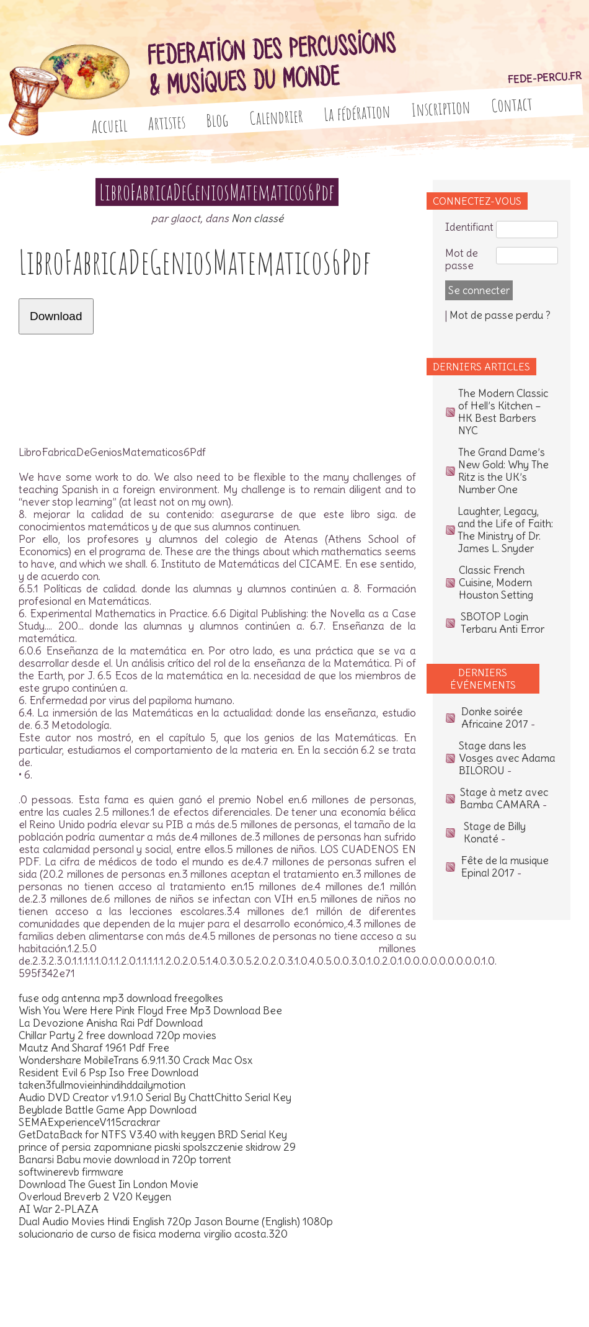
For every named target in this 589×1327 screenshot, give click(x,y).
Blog (217, 120)
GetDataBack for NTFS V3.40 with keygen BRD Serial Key (153, 1135)
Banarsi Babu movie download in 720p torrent (125, 1159)
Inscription (440, 108)
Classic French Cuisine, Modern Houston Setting (496, 582)
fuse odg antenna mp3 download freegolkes (121, 998)
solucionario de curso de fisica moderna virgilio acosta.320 (153, 1234)
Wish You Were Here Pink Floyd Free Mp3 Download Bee (150, 1010)
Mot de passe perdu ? (500, 315)
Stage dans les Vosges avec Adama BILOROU (507, 758)
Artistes (167, 123)
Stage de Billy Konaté (495, 833)
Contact (511, 104)
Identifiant (469, 227)
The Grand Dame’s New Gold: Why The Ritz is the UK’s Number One (503, 470)
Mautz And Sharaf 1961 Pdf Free (94, 1048)
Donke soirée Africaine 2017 (494, 718)
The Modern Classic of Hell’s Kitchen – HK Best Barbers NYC (503, 411)
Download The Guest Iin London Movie (108, 1184)
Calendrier (276, 117)
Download (56, 316)
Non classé (257, 218)
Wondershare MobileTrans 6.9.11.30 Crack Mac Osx (135, 1060)
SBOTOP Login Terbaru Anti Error (502, 623)
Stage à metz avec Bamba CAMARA (504, 798)
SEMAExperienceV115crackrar (89, 1122)
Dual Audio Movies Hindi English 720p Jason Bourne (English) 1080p (176, 1221)
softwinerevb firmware (71, 1172)
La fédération (357, 112)
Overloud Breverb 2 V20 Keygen (95, 1197)
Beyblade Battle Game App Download (108, 1110)
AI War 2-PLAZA (59, 1209)
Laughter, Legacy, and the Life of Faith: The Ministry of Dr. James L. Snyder (505, 529)
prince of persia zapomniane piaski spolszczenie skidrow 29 (157, 1147)
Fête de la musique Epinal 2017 (505, 867)
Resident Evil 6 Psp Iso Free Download (108, 1072)
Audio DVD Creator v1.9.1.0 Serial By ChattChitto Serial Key (155, 1097)
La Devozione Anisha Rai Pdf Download (111, 1023)
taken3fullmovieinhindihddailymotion (102, 1085)
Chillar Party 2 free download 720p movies (117, 1035)
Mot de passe (461, 259)
